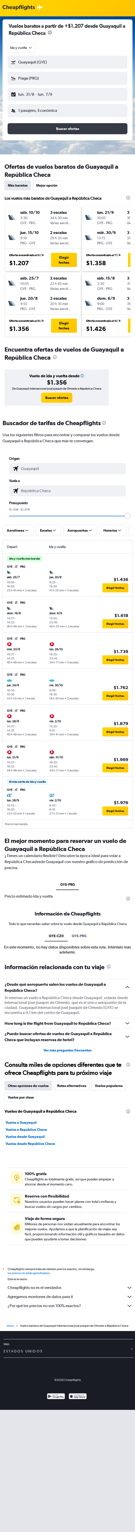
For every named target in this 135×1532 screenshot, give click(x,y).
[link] (56, 398)
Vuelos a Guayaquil (21, 1243)
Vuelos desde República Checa (30, 1264)
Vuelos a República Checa (26, 1250)
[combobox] (21, 48)
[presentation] (50, 32)
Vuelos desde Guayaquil (25, 1257)
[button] (67, 62)
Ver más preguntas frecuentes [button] (67, 1171)
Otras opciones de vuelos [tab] (28, 1206)
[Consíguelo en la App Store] (78, 1519)
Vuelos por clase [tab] (21, 1218)
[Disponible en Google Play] (56, 1519)
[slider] (127, 516)
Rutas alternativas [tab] (71, 1206)
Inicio (10, 1448)
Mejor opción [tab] (46, 185)
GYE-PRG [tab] (67, 884)
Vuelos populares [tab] (109, 1206)
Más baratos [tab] (18, 185)
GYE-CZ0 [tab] (56, 1056)
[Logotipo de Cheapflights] (19, 7)
